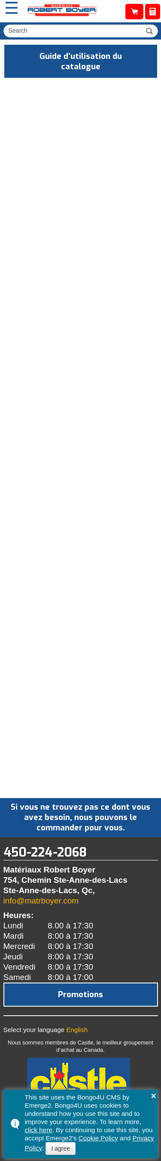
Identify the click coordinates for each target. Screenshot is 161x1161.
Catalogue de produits (134, 12)
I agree (60, 1148)
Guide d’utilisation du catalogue (80, 61)
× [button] (153, 1095)
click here (38, 1129)
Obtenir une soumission (152, 12)
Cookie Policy (98, 1138)
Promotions (80, 994)
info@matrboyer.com (41, 900)
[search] (71, 30)
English (77, 1029)
